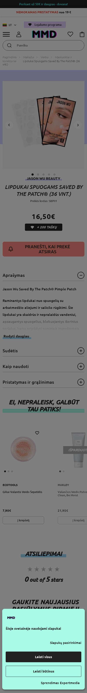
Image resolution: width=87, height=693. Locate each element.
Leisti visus (43, 657)
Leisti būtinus (43, 671)
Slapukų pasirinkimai (65, 643)
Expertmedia (70, 683)
